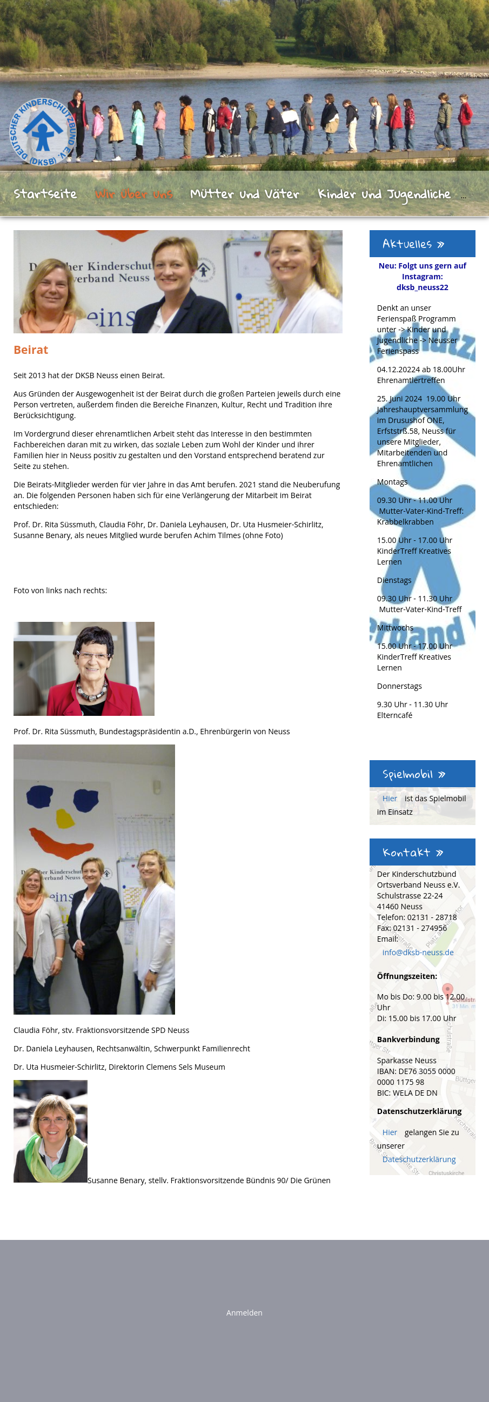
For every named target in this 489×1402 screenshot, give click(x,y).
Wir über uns (133, 193)
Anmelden (244, 1312)
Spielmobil (414, 774)
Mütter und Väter (244, 193)
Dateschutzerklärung (419, 1159)
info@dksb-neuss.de (418, 952)
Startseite (45, 193)
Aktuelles (414, 244)
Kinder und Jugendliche (384, 193)
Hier (391, 798)
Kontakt (413, 852)
